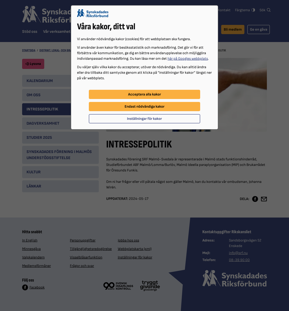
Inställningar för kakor (144, 119)
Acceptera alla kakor (144, 94)
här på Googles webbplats (188, 58)
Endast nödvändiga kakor (144, 106)
